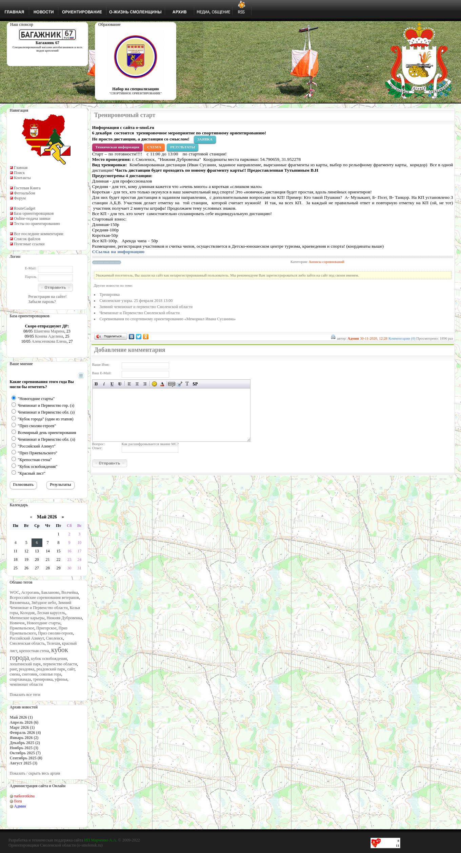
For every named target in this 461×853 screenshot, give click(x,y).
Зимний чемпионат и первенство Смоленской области (146, 306)
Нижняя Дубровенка (64, 617)
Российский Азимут (27, 638)
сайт (71, 669)
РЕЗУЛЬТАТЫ (182, 147)
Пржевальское (22, 628)
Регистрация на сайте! (47, 296)
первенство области (60, 664)
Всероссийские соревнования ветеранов (44, 597)
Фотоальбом (24, 193)
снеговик (30, 674)
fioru (18, 801)
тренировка (43, 679)
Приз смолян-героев (55, 633)
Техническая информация (118, 147)
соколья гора (50, 674)
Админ (20, 806)
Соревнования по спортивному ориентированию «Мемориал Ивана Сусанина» (168, 319)
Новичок (17, 623)
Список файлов (27, 238)
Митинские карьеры (27, 617)
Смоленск (54, 638)
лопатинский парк (25, 664)
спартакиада (20, 679)
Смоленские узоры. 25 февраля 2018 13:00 (136, 300)
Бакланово (50, 592)
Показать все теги (25, 694)
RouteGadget (24, 208)
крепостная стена (34, 650)
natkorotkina (24, 796)
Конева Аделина (49, 336)
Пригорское (46, 628)
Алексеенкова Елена (49, 341)
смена (15, 674)
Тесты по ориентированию (37, 223)
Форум (20, 198)
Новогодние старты (43, 623)
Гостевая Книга (27, 188)
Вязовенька (19, 602)
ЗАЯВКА (205, 139)
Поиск (19, 172)
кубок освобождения (49, 658)
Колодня (27, 612)
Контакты (22, 177)
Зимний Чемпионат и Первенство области (41, 605)
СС (118, 251)
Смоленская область (27, 643)
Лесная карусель (51, 612)
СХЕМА (154, 147)
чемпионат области (26, 684)
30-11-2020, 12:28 (373, 338)
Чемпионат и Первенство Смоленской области (140, 312)
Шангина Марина (49, 331)
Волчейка (69, 592)
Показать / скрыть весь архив (35, 773)
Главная (20, 167)
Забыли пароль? (42, 301)
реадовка (27, 669)
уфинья (61, 679)
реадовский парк (50, 669)
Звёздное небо (43, 602)
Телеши (53, 643)
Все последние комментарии (38, 233)
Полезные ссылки (29, 244)
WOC (14, 592)
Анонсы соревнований (326, 262)
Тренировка (110, 294)
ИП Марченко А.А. (100, 840)
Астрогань (30, 592)
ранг (13, 669)
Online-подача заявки (32, 218)
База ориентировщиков (34, 213)
